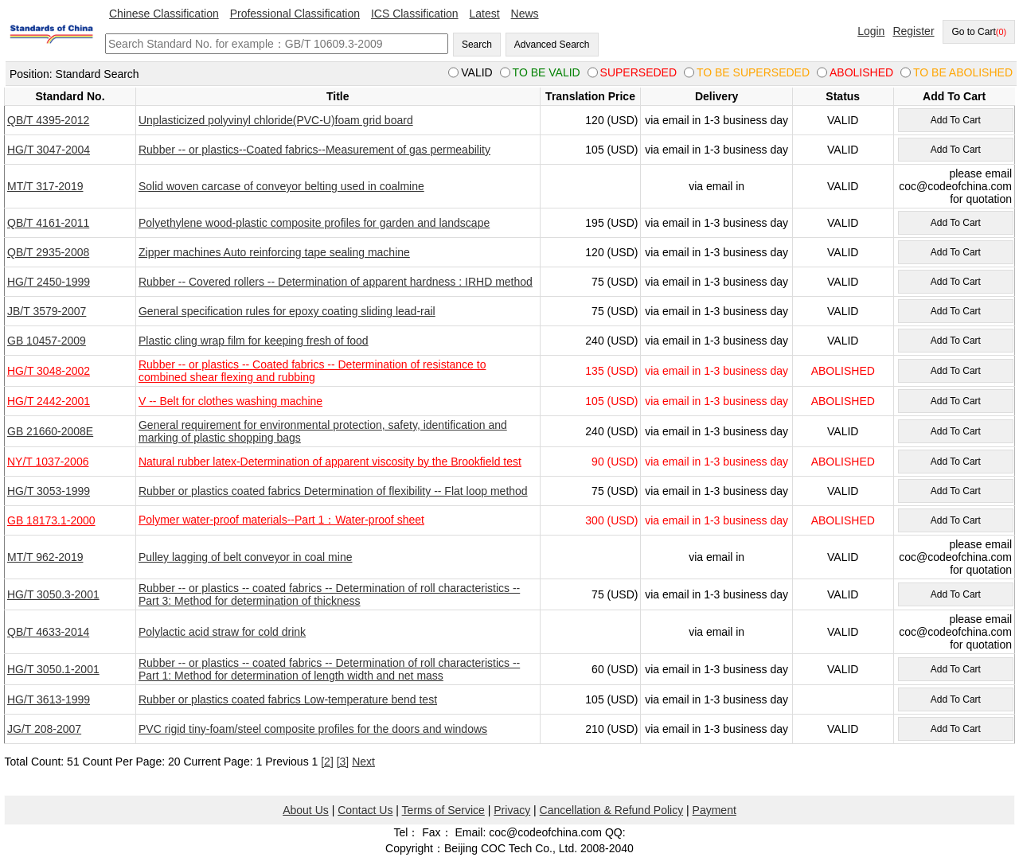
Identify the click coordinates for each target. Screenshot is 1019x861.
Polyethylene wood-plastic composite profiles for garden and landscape (314, 222)
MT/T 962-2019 (45, 557)
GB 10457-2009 (46, 340)
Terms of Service (443, 810)
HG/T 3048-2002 (48, 370)
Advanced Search (552, 44)
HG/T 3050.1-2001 (53, 669)
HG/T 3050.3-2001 (53, 594)
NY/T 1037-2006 (47, 461)
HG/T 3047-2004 (48, 149)
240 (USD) (611, 340)
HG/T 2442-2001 (48, 401)
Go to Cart (978, 31)
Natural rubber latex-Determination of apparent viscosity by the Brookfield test (330, 461)
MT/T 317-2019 (45, 186)
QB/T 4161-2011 (48, 222)
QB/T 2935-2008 (48, 252)
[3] (343, 761)
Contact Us (365, 810)
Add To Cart (956, 120)
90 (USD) (614, 461)
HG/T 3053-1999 (48, 491)
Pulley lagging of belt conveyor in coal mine (246, 557)
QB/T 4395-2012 (48, 120)
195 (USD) (611, 222)
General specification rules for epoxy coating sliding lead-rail (287, 311)
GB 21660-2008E (50, 431)
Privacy (512, 810)
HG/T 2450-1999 (48, 281)
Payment (714, 810)
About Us (306, 810)
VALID (842, 120)
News (525, 13)
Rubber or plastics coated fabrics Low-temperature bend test (288, 699)
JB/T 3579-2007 (46, 311)
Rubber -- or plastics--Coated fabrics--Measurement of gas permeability (314, 149)
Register (913, 31)
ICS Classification (415, 13)
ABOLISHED (843, 370)
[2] (327, 761)
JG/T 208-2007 (44, 729)
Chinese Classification (164, 13)
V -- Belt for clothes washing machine (230, 401)
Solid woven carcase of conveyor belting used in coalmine (281, 186)
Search (477, 44)
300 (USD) (611, 520)
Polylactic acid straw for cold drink (222, 631)
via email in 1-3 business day (716, 120)
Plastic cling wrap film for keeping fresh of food (254, 340)
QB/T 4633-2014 (48, 631)
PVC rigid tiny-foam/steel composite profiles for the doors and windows (313, 729)
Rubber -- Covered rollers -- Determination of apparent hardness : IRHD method (336, 281)
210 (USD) (611, 729)
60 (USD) (614, 669)
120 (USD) (611, 120)
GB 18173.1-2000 (51, 520)
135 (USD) (611, 370)
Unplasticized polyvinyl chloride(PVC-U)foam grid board (276, 120)
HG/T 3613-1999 (48, 699)
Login (870, 31)
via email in (716, 186)
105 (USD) (611, 149)
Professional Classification (295, 13)
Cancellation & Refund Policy (612, 810)
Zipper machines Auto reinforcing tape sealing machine (274, 252)
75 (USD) (614, 281)
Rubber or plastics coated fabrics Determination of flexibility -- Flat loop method (333, 491)
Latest (485, 13)
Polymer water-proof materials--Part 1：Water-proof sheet (281, 519)
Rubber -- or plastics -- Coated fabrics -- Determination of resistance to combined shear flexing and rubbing (312, 371)
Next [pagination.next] (363, 761)
